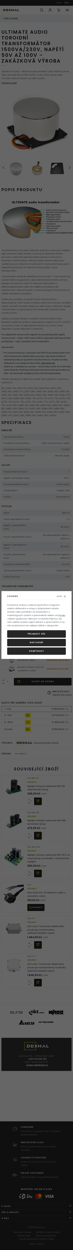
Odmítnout (36, 651)
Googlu (61, 615)
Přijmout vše (36, 633)
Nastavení (36, 642)
